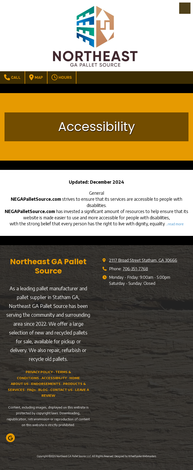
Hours (62, 77)
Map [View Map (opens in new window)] (36, 77)
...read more (175, 224)
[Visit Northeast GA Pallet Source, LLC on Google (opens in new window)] (10, 437)
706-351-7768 (135, 268)
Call (12, 77)
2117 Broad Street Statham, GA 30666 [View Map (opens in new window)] (143, 260)
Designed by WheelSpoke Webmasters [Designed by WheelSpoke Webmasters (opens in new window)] (135, 456)
